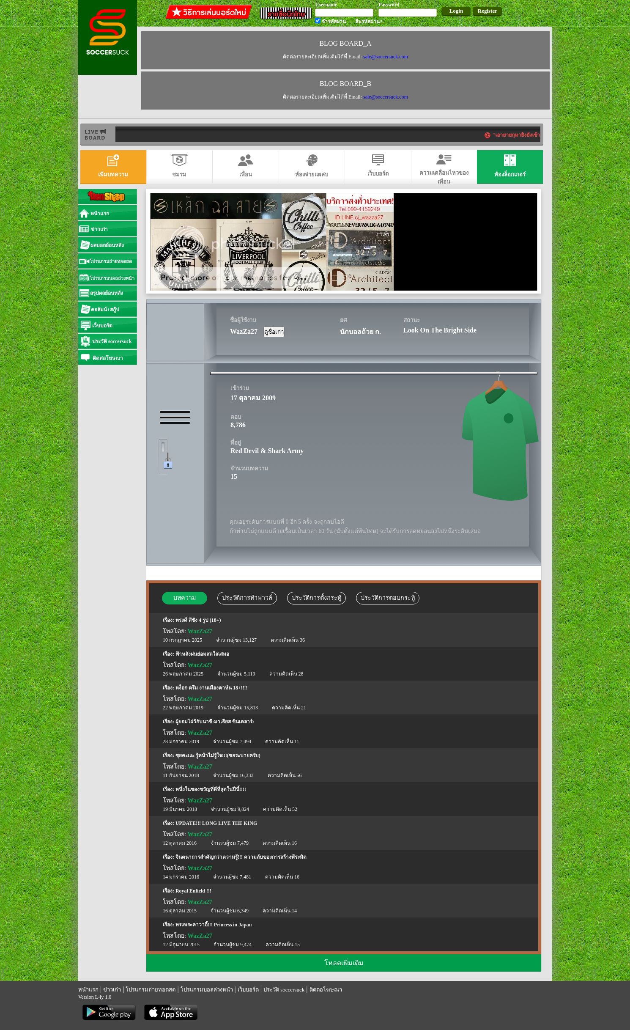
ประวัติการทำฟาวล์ (247, 597)
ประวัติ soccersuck (283, 989)
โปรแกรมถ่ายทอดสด (150, 989)
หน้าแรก (88, 989)
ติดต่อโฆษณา (326, 989)
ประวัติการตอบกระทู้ (388, 597)
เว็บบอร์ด (248, 989)
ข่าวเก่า (112, 989)
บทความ (184, 597)
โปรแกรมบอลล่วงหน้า (207, 989)
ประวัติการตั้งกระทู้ (316, 597)
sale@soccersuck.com (385, 57)
